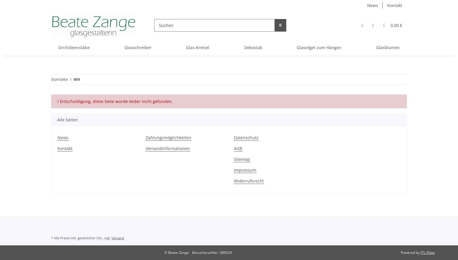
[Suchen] (214, 25)
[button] (362, 25)
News (372, 5)
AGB (238, 148)
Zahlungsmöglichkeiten (168, 137)
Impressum (245, 170)
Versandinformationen (168, 148)
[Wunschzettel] (373, 25)
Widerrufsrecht (249, 181)
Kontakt (394, 5)
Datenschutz (246, 137)
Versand (118, 238)
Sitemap (242, 159)
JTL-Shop (428, 252)
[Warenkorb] (393, 25)
